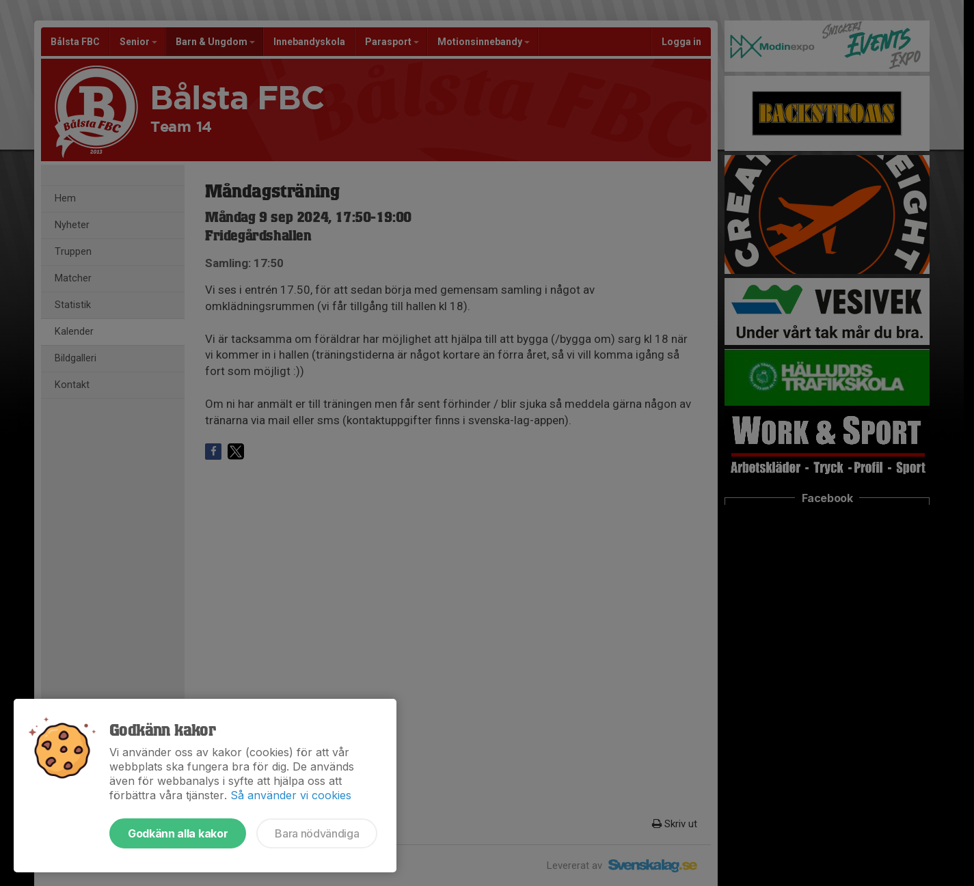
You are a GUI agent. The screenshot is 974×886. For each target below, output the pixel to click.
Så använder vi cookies (290, 795)
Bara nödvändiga (317, 833)
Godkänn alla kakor (178, 833)
